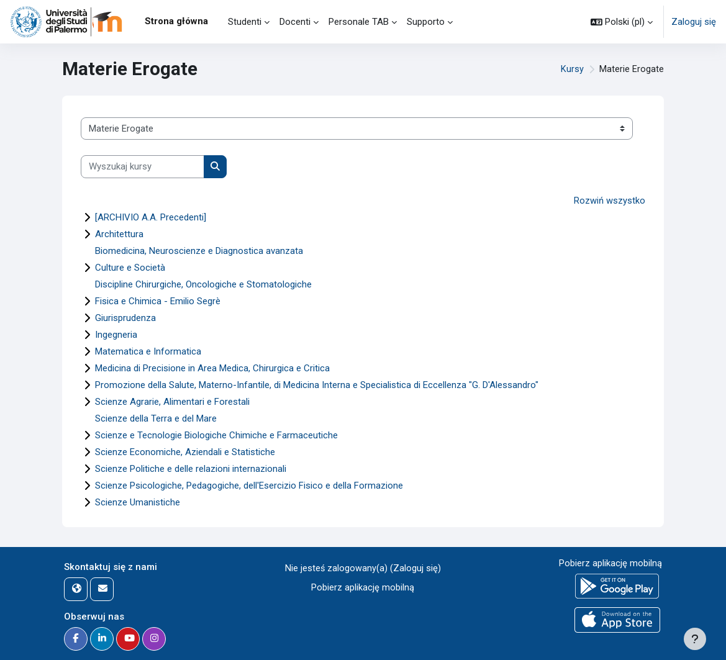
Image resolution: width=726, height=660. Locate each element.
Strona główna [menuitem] (176, 21)
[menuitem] (218, 21)
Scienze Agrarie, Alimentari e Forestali (172, 401)
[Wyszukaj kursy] (142, 166)
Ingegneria (116, 334)
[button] (622, 21)
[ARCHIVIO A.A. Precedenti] (150, 217)
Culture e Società (130, 267)
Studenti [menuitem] (244, 21)
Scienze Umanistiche (137, 502)
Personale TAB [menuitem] (359, 21)
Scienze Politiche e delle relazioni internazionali (190, 468)
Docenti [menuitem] (295, 21)
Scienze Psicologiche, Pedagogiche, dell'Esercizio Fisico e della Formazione (249, 485)
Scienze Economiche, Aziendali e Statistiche (185, 452)
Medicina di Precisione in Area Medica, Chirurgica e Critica (212, 368)
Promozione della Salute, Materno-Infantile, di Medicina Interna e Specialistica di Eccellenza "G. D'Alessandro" (316, 385)
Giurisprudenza (125, 317)
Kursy (572, 69)
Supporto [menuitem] (426, 21)
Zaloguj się (693, 21)
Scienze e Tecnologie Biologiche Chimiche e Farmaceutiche (216, 435)
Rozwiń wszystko (609, 200)
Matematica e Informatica (148, 351)
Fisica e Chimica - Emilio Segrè (157, 301)
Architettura (119, 234)
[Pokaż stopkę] (695, 639)
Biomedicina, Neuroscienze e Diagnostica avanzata (199, 250)
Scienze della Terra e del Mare (156, 418)
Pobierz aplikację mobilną (362, 586)
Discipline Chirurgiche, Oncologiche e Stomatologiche (203, 284)
